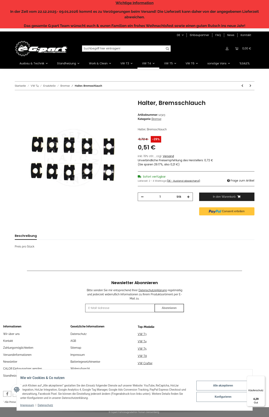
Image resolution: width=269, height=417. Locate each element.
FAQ (218, 35)
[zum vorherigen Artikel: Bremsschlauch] (242, 86)
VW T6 (142, 356)
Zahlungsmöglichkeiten (18, 347)
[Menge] (160, 197)
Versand (168, 156)
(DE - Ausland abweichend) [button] (183, 181)
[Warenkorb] (243, 48)
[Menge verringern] (142, 197)
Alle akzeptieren (220, 386)
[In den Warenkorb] (18, 97)
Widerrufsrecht (80, 368)
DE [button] (178, 35)
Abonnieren (169, 308)
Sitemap (75, 347)
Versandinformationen (17, 354)
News (230, 35)
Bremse (156, 118)
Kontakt (246, 35)
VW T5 (142, 348)
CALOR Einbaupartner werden (22, 368)
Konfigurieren (220, 396)
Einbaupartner (199, 35)
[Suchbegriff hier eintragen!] (123, 48)
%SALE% (244, 63)
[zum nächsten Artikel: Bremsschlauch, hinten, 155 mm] (250, 86)
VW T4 (142, 341)
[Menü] (262, 378)
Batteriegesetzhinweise (85, 361)
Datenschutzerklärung (153, 290)
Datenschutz (78, 333)
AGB (73, 340)
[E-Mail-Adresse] (120, 308)
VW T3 (142, 334)
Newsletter (10, 361)
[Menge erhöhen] (188, 197)
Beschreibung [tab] (26, 236)
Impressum (77, 354)
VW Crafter (145, 363)
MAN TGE (144, 370)
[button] (227, 48)
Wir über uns (11, 333)
